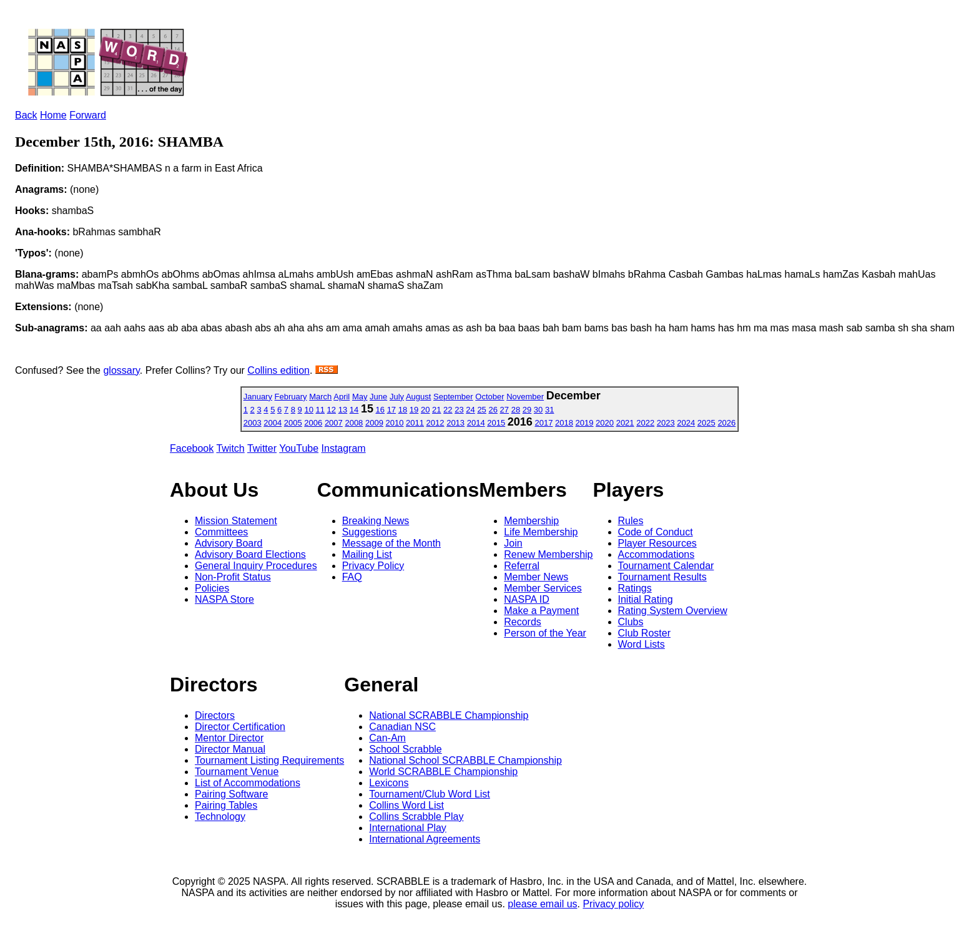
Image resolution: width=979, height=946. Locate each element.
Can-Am (387, 738)
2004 (272, 422)
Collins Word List (406, 805)
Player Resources (657, 543)
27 (504, 409)
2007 (334, 422)
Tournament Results (662, 577)
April (341, 396)
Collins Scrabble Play (416, 816)
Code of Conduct (655, 532)
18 (402, 409)
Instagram (344, 448)
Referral (521, 565)
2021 (625, 422)
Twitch (230, 448)
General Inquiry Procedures (256, 565)
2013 (455, 422)
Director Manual (230, 749)
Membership (531, 520)
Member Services (542, 588)
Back (26, 115)
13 (342, 409)
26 (492, 409)
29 (527, 409)
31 (549, 409)
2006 (313, 422)
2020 (605, 422)
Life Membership (541, 532)
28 (515, 409)
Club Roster (644, 633)
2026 (726, 422)
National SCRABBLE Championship (448, 715)
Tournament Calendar (666, 565)
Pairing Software (231, 794)
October (489, 396)
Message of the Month (391, 543)
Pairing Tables (226, 805)
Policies (212, 588)
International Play (407, 827)
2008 (354, 422)
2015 (496, 422)
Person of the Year (545, 633)
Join (513, 543)
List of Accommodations (247, 783)
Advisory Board (229, 543)
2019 (585, 422)
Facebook (192, 448)
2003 (253, 422)
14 (354, 409)
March (320, 396)
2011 (415, 422)
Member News (536, 577)
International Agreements (424, 839)
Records (522, 622)
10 (308, 409)
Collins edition (278, 370)
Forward (87, 115)
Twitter (262, 448)
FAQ (352, 577)
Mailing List (367, 554)
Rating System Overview (672, 610)
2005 (293, 422)
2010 (395, 422)
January (258, 396)
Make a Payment (541, 610)
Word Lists (641, 644)
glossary (121, 370)
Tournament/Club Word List (429, 794)
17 (391, 409)
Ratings (635, 588)
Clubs (631, 622)
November (525, 396)
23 (459, 409)
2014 (476, 422)
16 (380, 409)
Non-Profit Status (233, 577)
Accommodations (656, 554)
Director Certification (240, 726)
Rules (631, 520)
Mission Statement (236, 520)
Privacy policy (613, 904)
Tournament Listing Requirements (269, 760)
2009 (374, 422)
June (378, 396)
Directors (215, 715)
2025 (706, 422)
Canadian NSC (402, 726)
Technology (220, 816)
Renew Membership (548, 554)
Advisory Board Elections (250, 554)
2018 (564, 422)
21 (436, 409)
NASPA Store (224, 599)
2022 (645, 422)
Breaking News (376, 520)
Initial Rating (645, 599)
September (453, 396)
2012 (435, 422)
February (291, 396)
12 (331, 409)
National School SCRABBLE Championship (465, 760)
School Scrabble (405, 749)
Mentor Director (229, 738)
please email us (542, 904)
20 (425, 409)
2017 (543, 422)
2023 (666, 422)
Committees (221, 532)
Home (53, 115)
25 (481, 409)
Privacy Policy (373, 565)
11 (320, 409)
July (397, 396)
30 (538, 409)
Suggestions (369, 532)
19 (414, 409)
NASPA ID (526, 599)
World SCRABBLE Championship (443, 771)
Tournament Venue (236, 771)
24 (470, 409)
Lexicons (388, 783)
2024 (686, 422)
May (360, 396)
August (418, 396)
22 (447, 409)
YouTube (298, 448)
